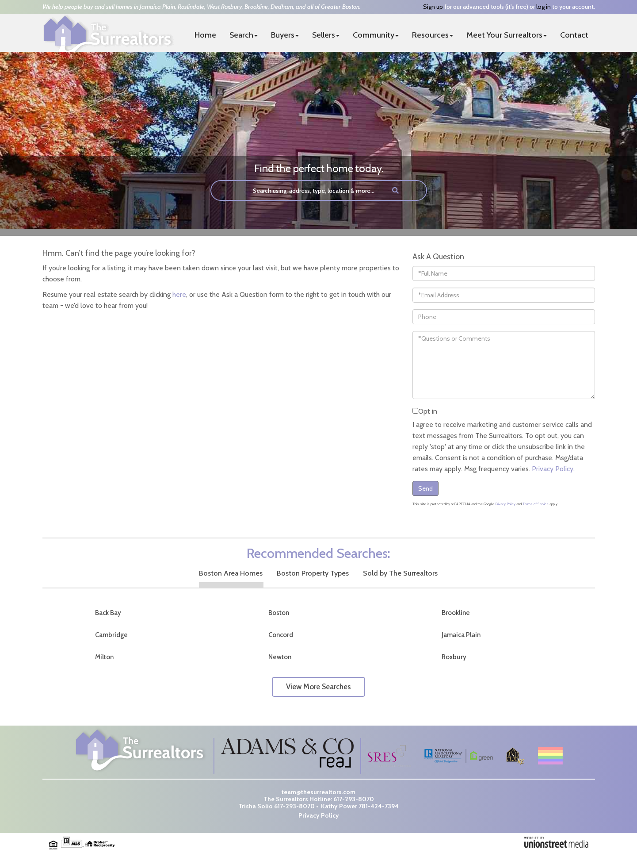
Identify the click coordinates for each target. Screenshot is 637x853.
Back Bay (108, 613)
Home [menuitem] (205, 35)
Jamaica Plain (461, 635)
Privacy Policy (552, 469)
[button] (395, 190)
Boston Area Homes (231, 573)
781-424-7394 (379, 806)
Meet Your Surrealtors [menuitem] (506, 35)
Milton (104, 657)
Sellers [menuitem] (325, 35)
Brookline (456, 613)
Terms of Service (536, 504)
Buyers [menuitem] (285, 35)
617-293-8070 (353, 799)
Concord (280, 635)
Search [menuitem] (243, 35)
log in (543, 7)
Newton (279, 657)
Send (425, 488)
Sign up (433, 7)
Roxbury (454, 657)
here (179, 294)
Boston (278, 613)
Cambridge (111, 635)
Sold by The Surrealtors (400, 573)
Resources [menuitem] (432, 35)
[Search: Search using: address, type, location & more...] (297, 190)
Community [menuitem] (376, 35)
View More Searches (318, 686)
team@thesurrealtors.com (318, 792)
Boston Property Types (313, 573)
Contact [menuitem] (574, 35)
